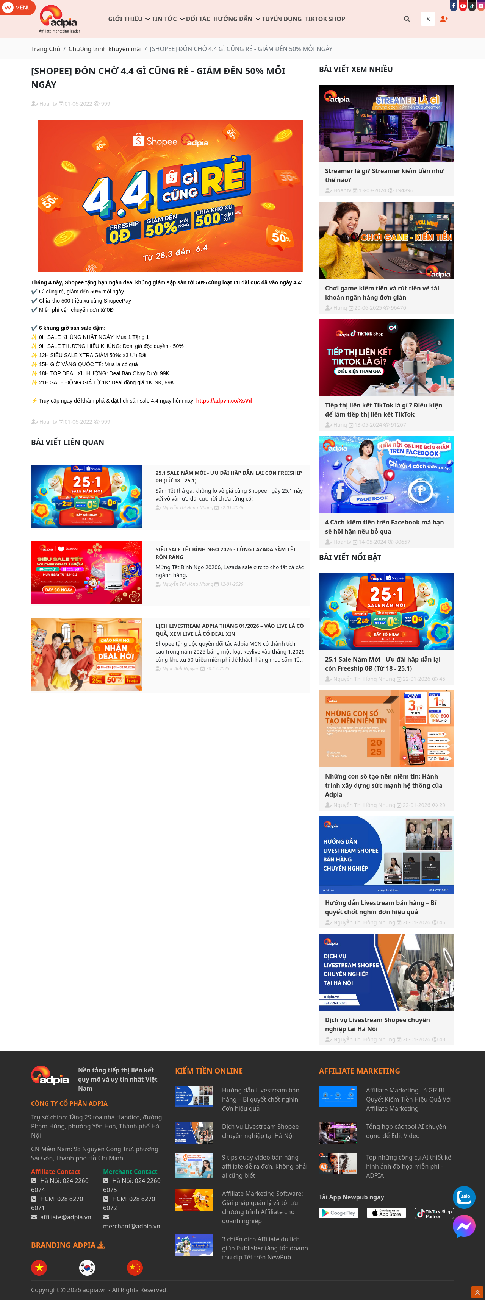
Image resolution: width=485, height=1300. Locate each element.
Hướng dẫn (233, 19)
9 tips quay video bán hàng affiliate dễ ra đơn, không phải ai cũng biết (265, 1166)
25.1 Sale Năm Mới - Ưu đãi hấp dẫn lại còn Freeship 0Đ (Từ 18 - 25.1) (229, 476)
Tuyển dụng (282, 19)
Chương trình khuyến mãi (105, 49)
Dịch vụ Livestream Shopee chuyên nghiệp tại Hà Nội (260, 1131)
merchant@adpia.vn (131, 1226)
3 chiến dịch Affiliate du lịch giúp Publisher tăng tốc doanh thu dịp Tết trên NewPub (265, 1248)
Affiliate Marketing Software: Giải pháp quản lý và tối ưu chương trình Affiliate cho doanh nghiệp (262, 1207)
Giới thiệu (125, 19)
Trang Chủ (45, 49)
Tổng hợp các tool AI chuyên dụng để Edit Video (406, 1131)
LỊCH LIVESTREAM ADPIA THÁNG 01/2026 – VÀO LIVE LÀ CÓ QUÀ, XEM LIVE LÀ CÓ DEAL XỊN (230, 629)
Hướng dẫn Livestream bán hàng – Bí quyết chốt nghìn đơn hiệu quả (260, 1099)
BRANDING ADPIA (68, 1245)
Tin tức (164, 19)
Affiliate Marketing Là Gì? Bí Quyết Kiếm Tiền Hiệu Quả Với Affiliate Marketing (409, 1099)
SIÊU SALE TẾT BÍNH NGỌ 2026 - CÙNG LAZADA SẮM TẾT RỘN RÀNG (226, 553)
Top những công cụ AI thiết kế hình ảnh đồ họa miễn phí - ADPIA (408, 1166)
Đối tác (198, 19)
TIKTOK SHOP (325, 19)
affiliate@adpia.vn (65, 1217)
